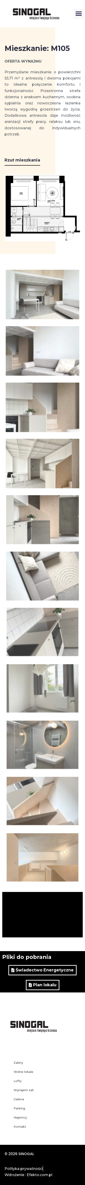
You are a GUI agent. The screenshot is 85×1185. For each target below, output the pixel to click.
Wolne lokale (23, 1072)
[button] (79, 14)
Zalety (18, 1062)
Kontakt (20, 1126)
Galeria (19, 1099)
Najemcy (20, 1117)
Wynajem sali (24, 1090)
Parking (19, 1108)
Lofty (18, 1081)
